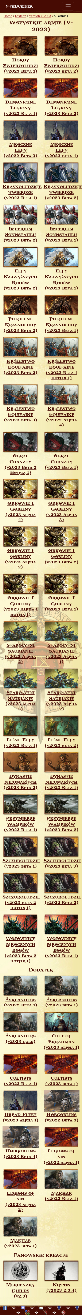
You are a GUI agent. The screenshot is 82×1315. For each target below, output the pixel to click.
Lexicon (20, 16)
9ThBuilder (19, 6)
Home (8, 16)
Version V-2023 (40, 16)
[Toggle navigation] (68, 6)
